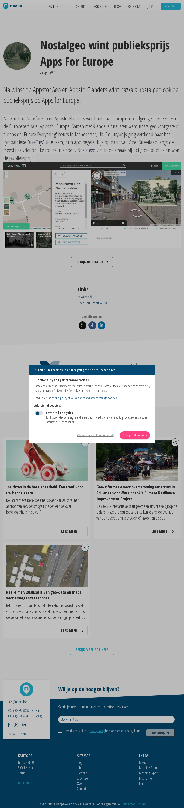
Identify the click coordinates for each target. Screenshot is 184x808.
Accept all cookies (135, 435)
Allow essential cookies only (95, 435)
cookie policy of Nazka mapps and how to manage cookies (84, 398)
